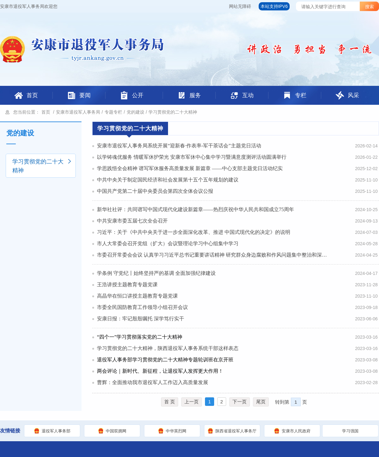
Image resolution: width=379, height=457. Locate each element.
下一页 (239, 401)
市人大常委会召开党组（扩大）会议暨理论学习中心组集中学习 (167, 243)
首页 (45, 112)
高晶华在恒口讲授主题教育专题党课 (137, 296)
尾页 (261, 401)
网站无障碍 (240, 6)
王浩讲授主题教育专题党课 (127, 284)
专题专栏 (113, 112)
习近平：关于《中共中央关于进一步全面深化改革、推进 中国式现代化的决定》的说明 (193, 232)
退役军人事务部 (56, 431)
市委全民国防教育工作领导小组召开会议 (142, 307)
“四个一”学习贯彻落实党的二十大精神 (139, 337)
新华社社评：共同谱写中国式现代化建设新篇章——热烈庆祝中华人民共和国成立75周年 (195, 209)
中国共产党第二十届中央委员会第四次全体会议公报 (155, 191)
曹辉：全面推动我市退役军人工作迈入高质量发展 (152, 382)
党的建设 (135, 112)
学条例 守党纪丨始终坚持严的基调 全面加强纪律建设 (156, 273)
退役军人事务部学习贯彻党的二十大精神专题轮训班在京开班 (165, 359)
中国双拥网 (116, 431)
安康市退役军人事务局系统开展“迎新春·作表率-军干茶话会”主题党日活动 (179, 145)
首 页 (169, 401)
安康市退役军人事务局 (78, 112)
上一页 (191, 401)
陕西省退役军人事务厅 (235, 431)
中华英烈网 (176, 431)
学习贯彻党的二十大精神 (172, 112)
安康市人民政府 (296, 431)
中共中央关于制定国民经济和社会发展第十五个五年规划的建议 (167, 179)
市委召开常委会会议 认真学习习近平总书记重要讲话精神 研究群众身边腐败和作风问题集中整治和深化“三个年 (212, 255)
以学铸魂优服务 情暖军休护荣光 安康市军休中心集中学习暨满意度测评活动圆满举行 (191, 157)
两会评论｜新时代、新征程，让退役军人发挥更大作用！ (160, 371)
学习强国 (350, 431)
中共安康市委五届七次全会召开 (132, 220)
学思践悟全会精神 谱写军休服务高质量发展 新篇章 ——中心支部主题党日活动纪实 (190, 168)
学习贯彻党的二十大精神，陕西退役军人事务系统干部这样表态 (167, 348)
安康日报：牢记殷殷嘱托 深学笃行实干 (140, 318)
